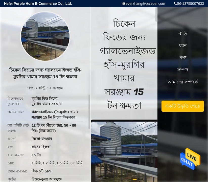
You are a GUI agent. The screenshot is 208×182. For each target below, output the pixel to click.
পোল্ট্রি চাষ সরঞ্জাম (49, 88)
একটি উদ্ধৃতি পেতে (182, 106)
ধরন (183, 45)
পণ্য (30, 88)
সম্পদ (182, 69)
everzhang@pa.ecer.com (145, 4)
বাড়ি (183, 33)
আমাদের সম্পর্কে (183, 81)
